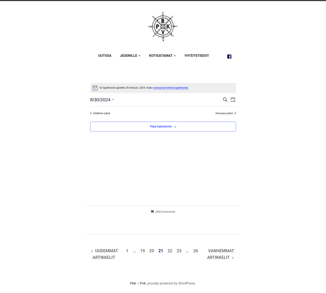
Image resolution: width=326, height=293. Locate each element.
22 (170, 250)
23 (179, 250)
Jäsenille (128, 56)
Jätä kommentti (165, 211)
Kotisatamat (161, 56)
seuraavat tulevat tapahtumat (170, 87)
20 (151, 250)
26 (195, 250)
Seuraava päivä (225, 113)
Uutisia (104, 56)
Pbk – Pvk (138, 283)
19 (142, 250)
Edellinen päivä (100, 113)
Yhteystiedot (196, 56)
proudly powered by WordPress (171, 283)
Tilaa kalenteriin (161, 126)
